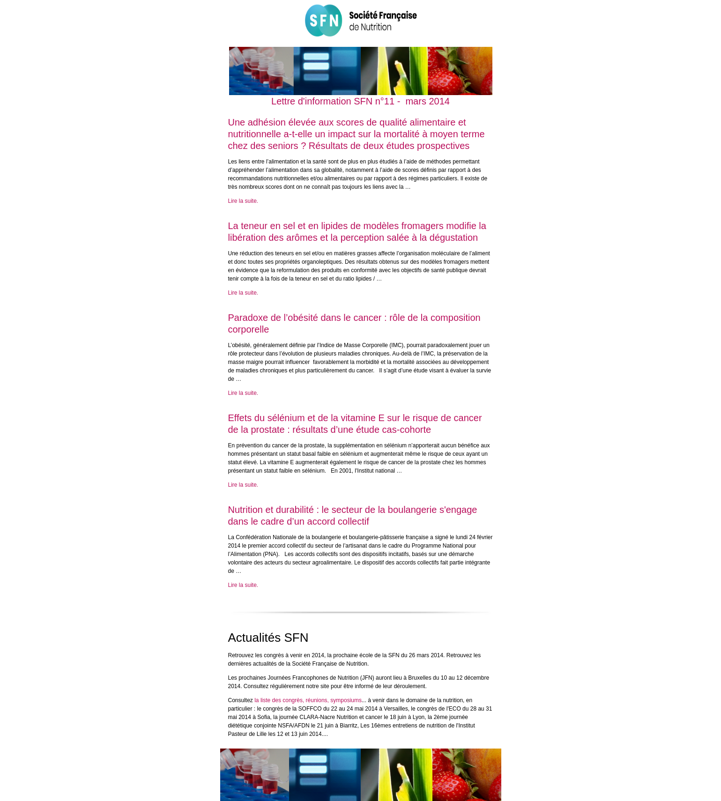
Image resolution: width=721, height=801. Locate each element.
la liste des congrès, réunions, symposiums (308, 700)
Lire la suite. (243, 201)
